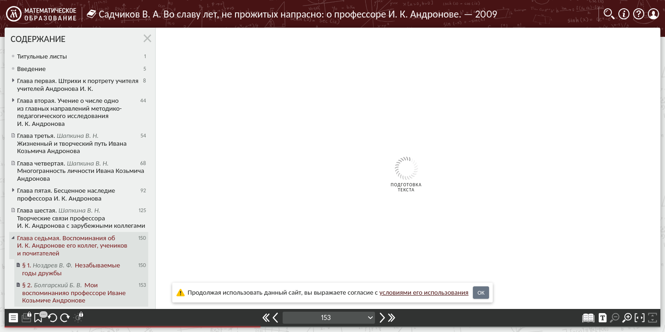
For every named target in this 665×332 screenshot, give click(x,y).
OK (481, 292)
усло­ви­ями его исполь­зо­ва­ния (424, 292)
